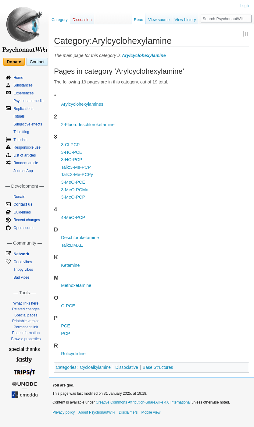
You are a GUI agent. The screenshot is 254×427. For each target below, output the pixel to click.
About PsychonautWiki (96, 412)
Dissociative (126, 367)
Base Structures (158, 367)
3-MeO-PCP (73, 197)
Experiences (23, 93)
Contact (37, 61)
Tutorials (20, 140)
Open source (23, 228)
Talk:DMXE (72, 245)
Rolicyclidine (73, 353)
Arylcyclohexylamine (144, 55)
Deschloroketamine (80, 237)
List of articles (24, 155)
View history (185, 19)
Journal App (23, 171)
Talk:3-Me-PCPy (77, 174)
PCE (65, 325)
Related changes (26, 309)
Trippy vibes (23, 269)
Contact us (22, 204)
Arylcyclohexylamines (82, 104)
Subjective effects (27, 124)
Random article (25, 163)
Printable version (25, 321)
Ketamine (70, 265)
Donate (14, 61)
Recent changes (26, 220)
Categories (66, 367)
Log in (245, 6)
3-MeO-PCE (73, 182)
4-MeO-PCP (73, 217)
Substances (23, 85)
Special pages (25, 315)
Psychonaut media (28, 101)
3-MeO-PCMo (74, 189)
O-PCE (68, 305)
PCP (65, 333)
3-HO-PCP (71, 159)
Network (21, 254)
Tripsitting (21, 132)
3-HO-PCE (71, 152)
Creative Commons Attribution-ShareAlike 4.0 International (143, 402)
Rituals (19, 116)
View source (159, 19)
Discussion (82, 19)
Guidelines (22, 212)
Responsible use (27, 147)
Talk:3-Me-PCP (76, 167)
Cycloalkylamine (95, 367)
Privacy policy (63, 412)
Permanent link (26, 327)
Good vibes (22, 262)
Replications (23, 109)
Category (60, 19)
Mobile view (150, 412)
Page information (26, 333)
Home (18, 78)
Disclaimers (128, 412)
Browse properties (26, 339)
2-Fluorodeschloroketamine (88, 124)
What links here (25, 303)
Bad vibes (21, 277)
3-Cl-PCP (70, 144)
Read (138, 19)
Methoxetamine (76, 285)
